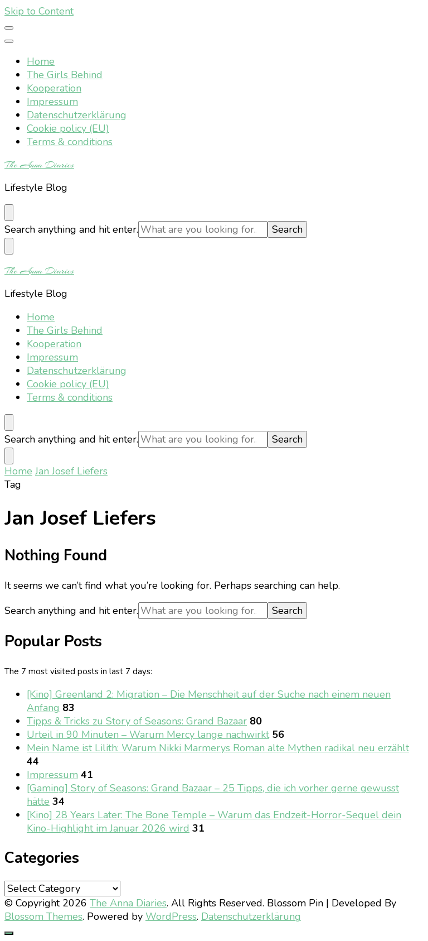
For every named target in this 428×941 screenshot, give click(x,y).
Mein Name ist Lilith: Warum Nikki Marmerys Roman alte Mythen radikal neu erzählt (218, 748)
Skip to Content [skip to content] (39, 11)
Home (41, 61)
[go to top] (8, 933)
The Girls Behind (65, 74)
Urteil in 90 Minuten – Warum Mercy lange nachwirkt (148, 734)
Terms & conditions (70, 141)
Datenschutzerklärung (77, 115)
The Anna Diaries (39, 165)
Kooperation (54, 88)
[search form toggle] (8, 212)
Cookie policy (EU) (68, 128)
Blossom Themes (43, 916)
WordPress (171, 916)
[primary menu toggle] (8, 28)
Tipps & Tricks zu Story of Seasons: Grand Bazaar (137, 721)
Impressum (52, 101)
